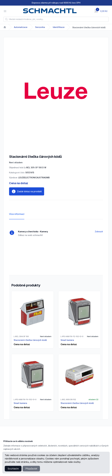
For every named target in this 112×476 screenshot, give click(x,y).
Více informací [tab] (16, 214)
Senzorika (40, 27)
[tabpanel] (56, 91)
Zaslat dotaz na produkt (26, 191)
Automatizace (20, 27)
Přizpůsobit (31, 468)
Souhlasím (13, 468)
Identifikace (59, 27)
